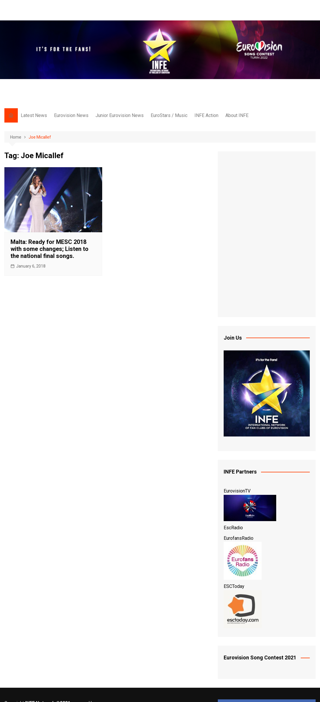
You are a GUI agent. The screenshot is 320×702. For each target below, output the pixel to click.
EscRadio (233, 527)
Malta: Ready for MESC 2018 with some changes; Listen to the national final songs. (49, 248)
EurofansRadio (238, 538)
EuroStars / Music (169, 115)
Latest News (34, 115)
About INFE (236, 115)
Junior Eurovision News (119, 115)
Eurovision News (71, 115)
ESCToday (234, 586)
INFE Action (206, 115)
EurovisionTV (237, 491)
